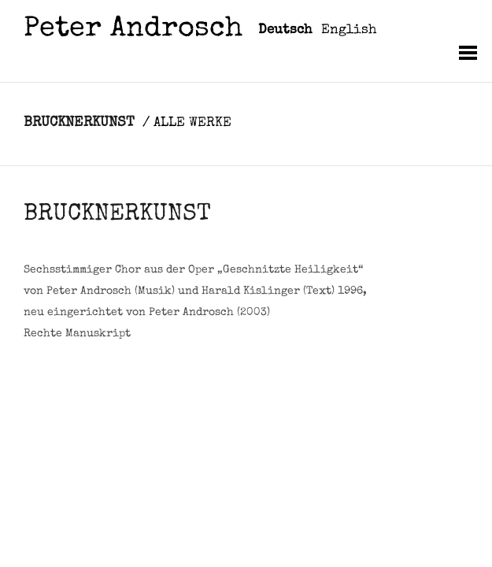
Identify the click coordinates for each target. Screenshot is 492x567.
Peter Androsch (133, 30)
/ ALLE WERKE (186, 123)
